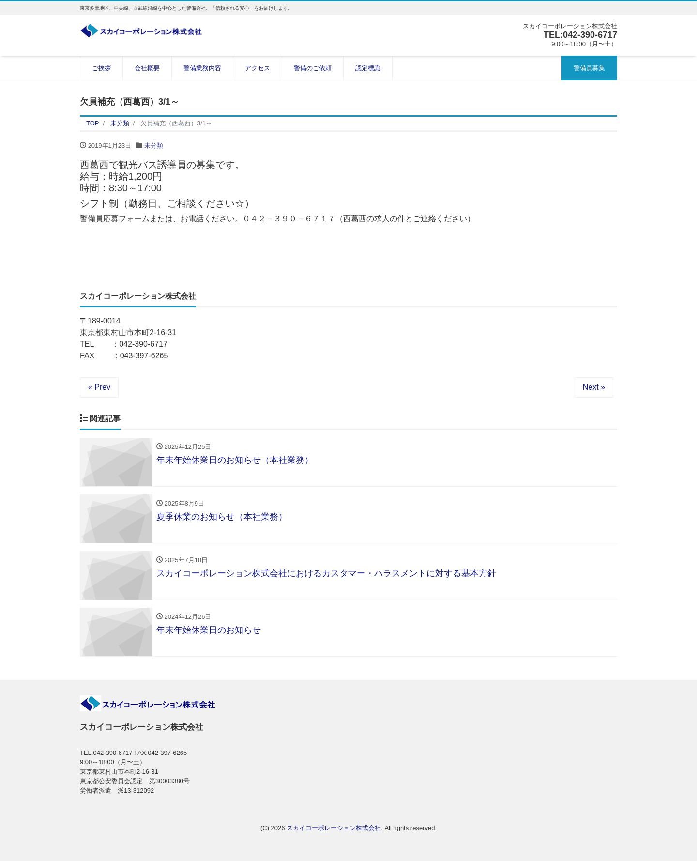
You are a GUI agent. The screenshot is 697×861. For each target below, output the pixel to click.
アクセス (257, 68)
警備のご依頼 (313, 68)
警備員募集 (589, 68)
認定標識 (367, 68)
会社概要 (147, 68)
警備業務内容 (202, 68)
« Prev (99, 387)
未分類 (153, 145)
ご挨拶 (101, 68)
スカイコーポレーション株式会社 (334, 827)
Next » (594, 387)
